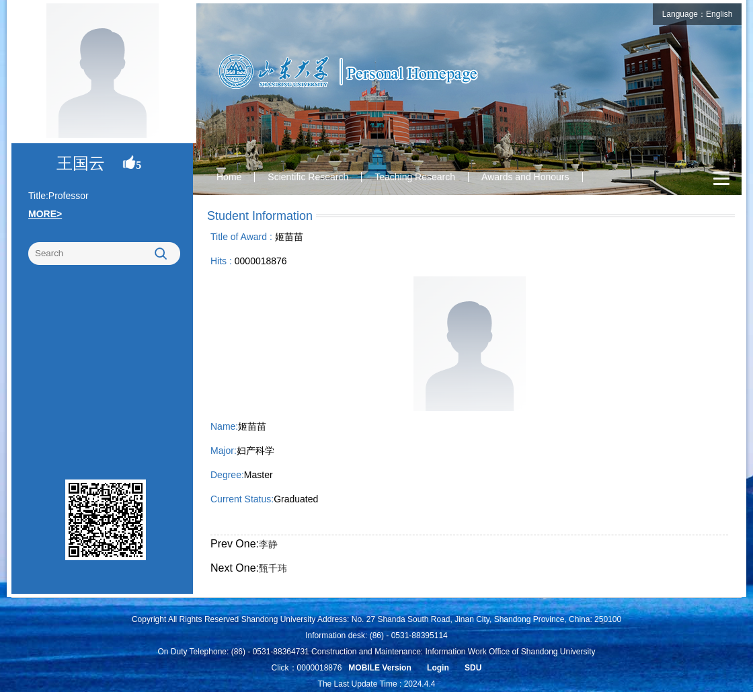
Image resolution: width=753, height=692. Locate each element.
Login (438, 667)
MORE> (45, 213)
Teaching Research (414, 176)
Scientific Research (308, 176)
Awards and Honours (525, 176)
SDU (473, 667)
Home (228, 176)
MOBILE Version (379, 667)
